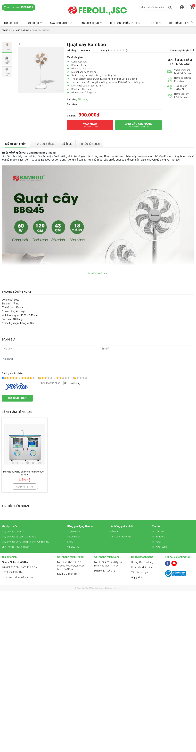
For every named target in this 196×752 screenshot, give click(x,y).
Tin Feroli (156, 541)
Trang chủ (11, 23)
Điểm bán (114, 531)
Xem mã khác (72, 383)
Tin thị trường (158, 536)
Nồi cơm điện (73, 536)
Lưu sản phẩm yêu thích (182, 50)
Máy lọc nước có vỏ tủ (13, 531)
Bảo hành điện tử (180, 23)
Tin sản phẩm (159, 531)
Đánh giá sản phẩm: (13, 373)
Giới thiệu (32, 23)
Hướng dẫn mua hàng (142, 562)
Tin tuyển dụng (159, 546)
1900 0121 (68, 574)
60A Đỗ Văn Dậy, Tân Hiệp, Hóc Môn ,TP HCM (108, 564)
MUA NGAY (90, 125)
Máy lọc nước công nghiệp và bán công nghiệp (25, 541)
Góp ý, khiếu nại (139, 577)
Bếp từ (70, 541)
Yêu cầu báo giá (139, 572)
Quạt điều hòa (74, 531)
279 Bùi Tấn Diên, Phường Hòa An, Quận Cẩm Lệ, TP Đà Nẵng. (71, 565)
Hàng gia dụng (89, 23)
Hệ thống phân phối (123, 23)
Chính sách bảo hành (142, 567)
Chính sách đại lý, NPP (120, 536)
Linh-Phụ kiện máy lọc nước (16, 546)
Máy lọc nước (59, 23)
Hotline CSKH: (18, 7)
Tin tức (153, 23)
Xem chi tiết (24, 486)
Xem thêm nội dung (98, 273)
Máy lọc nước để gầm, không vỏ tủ (19, 536)
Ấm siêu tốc (73, 546)
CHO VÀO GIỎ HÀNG (138, 125)
